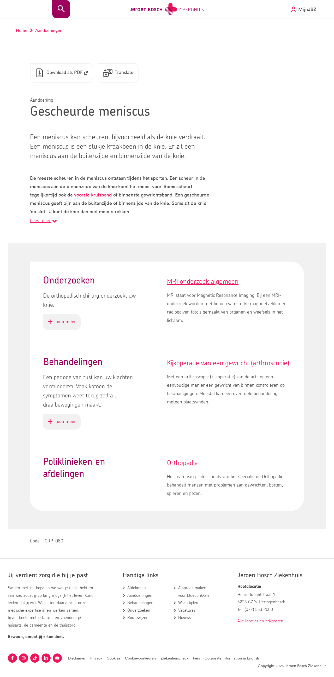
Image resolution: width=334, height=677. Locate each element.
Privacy (96, 658)
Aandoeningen (139, 595)
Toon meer (64, 324)
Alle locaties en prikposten (260, 621)
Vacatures (186, 610)
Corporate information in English (232, 658)
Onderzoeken (138, 610)
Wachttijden (188, 603)
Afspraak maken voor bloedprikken (193, 591)
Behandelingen (140, 603)
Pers (196, 658)
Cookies (113, 658)
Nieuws (184, 618)
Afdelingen (136, 588)
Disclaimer (77, 658)
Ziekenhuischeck (174, 658)
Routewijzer (137, 618)
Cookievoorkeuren (140, 658)
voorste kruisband (93, 195)
